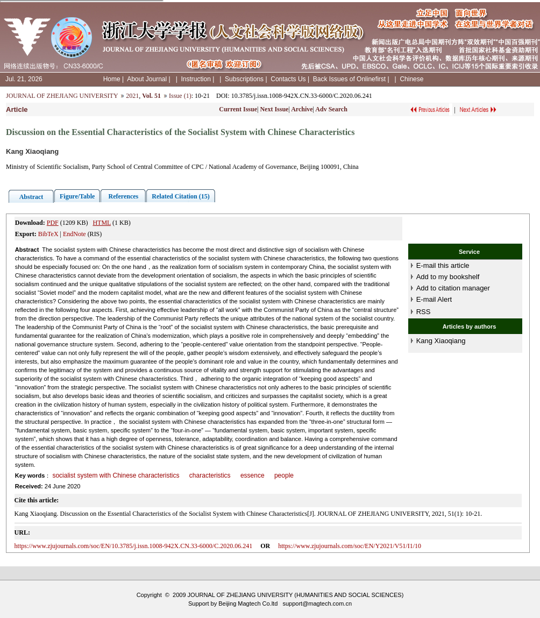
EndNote (74, 234)
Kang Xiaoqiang (441, 341)
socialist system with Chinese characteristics (115, 475)
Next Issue (274, 109)
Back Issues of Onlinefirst (349, 79)
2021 (132, 96)
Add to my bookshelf (448, 277)
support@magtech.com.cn (317, 603)
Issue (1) (180, 96)
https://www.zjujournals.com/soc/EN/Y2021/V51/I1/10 (349, 546)
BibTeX (48, 234)
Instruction (195, 79)
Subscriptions (244, 79)
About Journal (147, 79)
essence (252, 475)
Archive (301, 109)
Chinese (411, 79)
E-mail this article (443, 265)
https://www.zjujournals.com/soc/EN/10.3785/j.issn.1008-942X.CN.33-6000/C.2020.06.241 (134, 546)
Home (111, 79)
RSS (423, 312)
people (284, 475)
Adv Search (331, 109)
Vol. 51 (151, 96)
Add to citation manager (453, 288)
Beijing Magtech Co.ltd (248, 603)
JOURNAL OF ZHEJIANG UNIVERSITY (62, 96)
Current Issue (238, 109)
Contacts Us (288, 79)
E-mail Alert (434, 299)
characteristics (210, 475)
